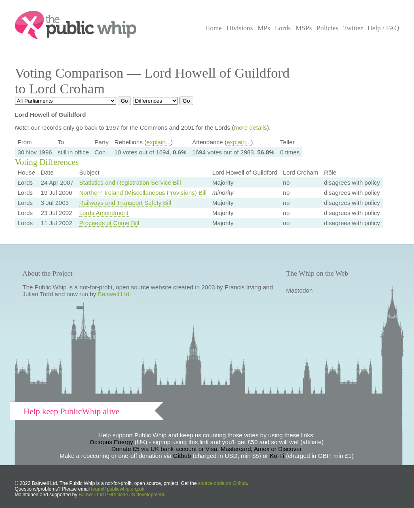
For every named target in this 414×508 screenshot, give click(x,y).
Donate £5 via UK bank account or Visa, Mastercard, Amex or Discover (207, 448)
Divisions (239, 28)
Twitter (353, 28)
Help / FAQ (383, 28)
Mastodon (299, 290)
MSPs (304, 28)
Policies (327, 28)
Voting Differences (47, 162)
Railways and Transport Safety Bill (125, 202)
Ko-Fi (277, 455)
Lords (283, 28)
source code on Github (222, 483)
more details (250, 127)
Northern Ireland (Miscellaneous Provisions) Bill (143, 192)
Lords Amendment (104, 212)
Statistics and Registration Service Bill (130, 182)
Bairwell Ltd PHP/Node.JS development (121, 494)
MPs (264, 28)
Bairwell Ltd (113, 294)
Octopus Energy (111, 441)
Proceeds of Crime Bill (109, 222)
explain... (158, 142)
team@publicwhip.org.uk (117, 489)
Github (182, 455)
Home (213, 28)
